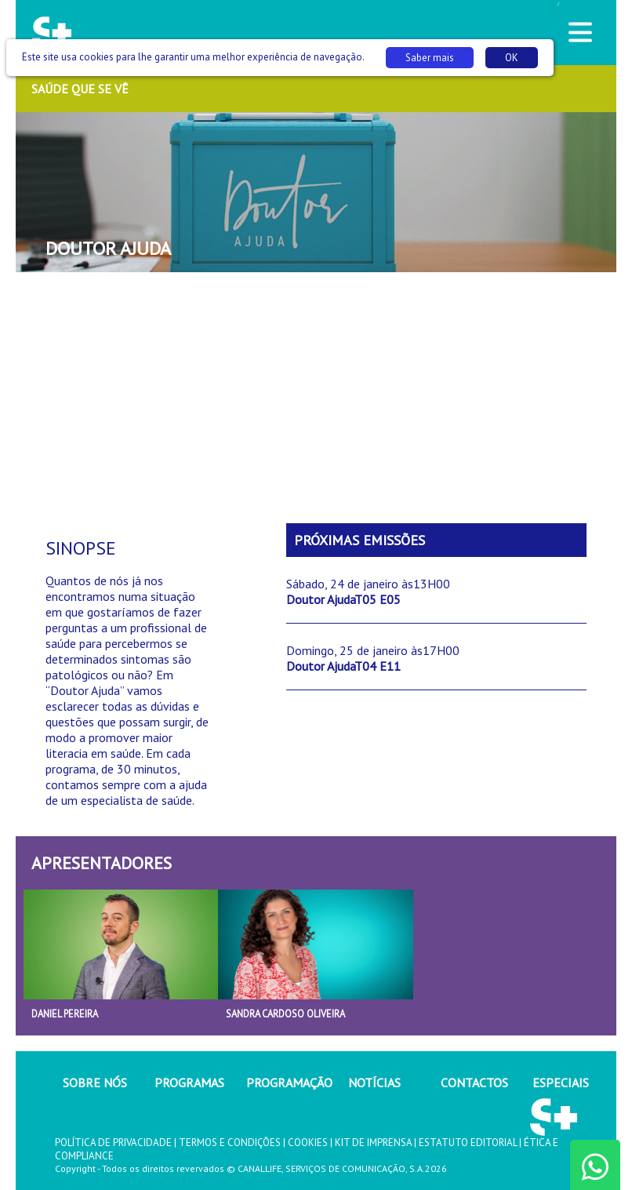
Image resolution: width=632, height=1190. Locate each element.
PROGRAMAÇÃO (289, 1082)
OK (511, 57)
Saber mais (429, 57)
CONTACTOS (474, 1082)
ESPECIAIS (560, 1082)
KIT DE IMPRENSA (373, 1142)
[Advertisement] (316, 398)
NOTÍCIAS (374, 1082)
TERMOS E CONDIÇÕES (230, 1142)
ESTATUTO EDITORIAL (468, 1142)
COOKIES (308, 1142)
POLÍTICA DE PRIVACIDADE (113, 1142)
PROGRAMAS (189, 1082)
